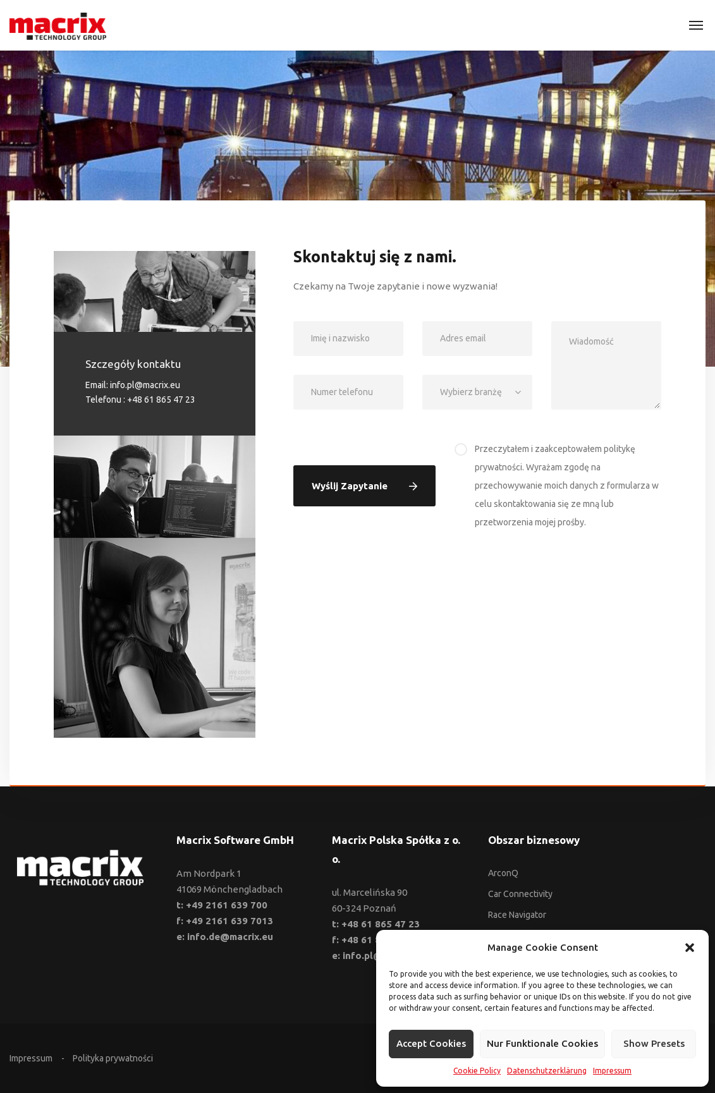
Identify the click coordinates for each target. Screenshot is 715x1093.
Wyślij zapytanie (364, 485)
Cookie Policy (477, 1070)
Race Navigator (517, 915)
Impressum (612, 1070)
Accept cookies (431, 1043)
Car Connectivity (520, 894)
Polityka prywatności (113, 1058)
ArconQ (503, 873)
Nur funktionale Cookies (542, 1043)
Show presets (654, 1043)
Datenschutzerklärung (547, 1070)
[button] (689, 947)
